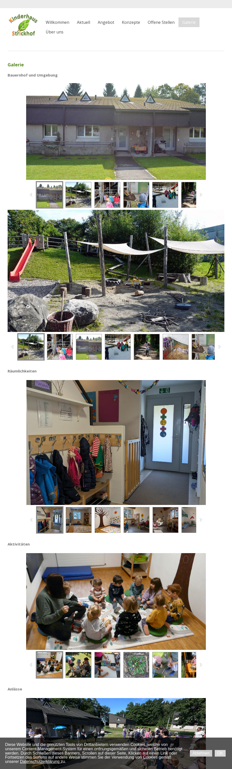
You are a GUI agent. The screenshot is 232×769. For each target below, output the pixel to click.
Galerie (189, 22)
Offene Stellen (161, 22)
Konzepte (131, 22)
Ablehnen (201, 753)
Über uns (54, 32)
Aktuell (83, 22)
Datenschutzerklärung (40, 761)
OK (220, 753)
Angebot (106, 22)
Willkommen (57, 22)
